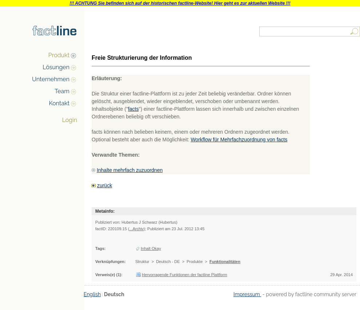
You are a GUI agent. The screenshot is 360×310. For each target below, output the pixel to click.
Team (62, 91)
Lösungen (56, 67)
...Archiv (136, 229)
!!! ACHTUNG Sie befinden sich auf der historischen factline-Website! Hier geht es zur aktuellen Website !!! (179, 3)
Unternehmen (50, 79)
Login (69, 120)
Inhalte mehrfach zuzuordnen (130, 170)
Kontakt (59, 103)
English (92, 294)
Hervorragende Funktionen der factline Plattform (184, 274)
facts (133, 109)
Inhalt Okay (151, 248)
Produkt (58, 55)
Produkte (195, 261)
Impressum (247, 294)
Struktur (142, 261)
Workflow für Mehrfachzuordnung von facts (239, 139)
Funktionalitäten (224, 261)
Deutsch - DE (168, 261)
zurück (104, 185)
